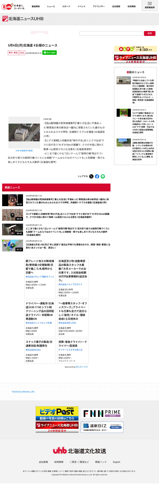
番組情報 (36, 6)
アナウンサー (99, 6)
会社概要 (116, 6)
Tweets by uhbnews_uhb (23, 394)
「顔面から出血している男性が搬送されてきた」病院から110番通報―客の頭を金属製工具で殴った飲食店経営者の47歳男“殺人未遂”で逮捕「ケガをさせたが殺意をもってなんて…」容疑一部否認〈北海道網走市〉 (143, 94)
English (116, 464)
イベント (81, 6)
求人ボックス (82, 369)
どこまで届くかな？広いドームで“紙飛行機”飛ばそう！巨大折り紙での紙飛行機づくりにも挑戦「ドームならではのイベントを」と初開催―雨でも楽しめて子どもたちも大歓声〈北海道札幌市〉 (68, 234)
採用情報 (132, 6)
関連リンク (101, 464)
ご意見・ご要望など (79, 464)
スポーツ (66, 6)
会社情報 (43, 464)
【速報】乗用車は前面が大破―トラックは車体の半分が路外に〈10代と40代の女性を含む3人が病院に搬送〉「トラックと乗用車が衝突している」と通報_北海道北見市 (143, 153)
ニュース (51, 6)
